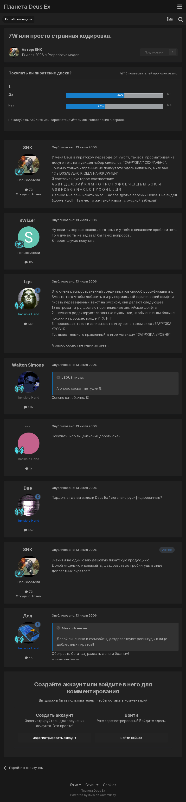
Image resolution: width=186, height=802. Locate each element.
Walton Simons (28, 365)
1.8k (28, 407)
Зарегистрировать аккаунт (54, 738)
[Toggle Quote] (59, 377)
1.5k (28, 530)
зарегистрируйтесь (66, 120)
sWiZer (27, 220)
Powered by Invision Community (93, 795)
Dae (28, 488)
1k (28, 468)
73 (29, 189)
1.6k (28, 324)
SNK (38, 49)
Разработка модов (63, 55)
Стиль (91, 785)
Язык (75, 785)
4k (28, 657)
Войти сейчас (131, 738)
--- (28, 426)
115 (29, 262)
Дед (27, 615)
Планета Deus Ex (27, 6)
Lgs (28, 281)
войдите (36, 120)
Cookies (109, 785)
